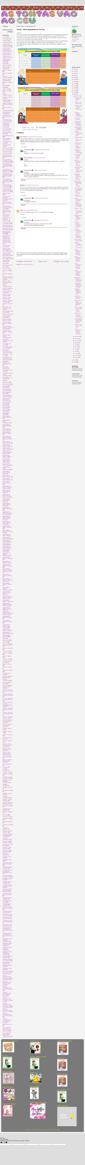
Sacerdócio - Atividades (8, 774)
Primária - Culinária (7, 667)
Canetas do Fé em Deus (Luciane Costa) (78, 156)
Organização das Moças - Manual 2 (7, 479)
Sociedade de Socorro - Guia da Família (8, 912)
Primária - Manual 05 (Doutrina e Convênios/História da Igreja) (8, 704)
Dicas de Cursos (6, 148)
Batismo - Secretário (7, 82)
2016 (75, 86)
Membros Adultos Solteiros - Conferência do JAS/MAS (8, 328)
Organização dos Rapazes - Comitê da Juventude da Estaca (7, 570)
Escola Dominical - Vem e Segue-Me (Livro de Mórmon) (7, 250)
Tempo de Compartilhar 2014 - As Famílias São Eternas (7, 994)
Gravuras (5, 263)
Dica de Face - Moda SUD (78, 118)
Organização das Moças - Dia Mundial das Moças (7, 452)
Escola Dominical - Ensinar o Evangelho (7, 202)
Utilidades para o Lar (7, 1024)
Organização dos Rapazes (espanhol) (7, 633)
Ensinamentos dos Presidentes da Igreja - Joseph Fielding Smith (8, 180)
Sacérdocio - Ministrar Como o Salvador (8, 803)
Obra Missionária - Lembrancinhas (7, 395)
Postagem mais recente (24, 261)
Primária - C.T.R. (6, 659)
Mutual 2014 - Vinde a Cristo (8, 354)
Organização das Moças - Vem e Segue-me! (8, 532)
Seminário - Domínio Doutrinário (7, 831)
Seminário (5, 815)
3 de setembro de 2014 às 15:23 (41, 198)
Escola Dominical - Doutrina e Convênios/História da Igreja (7, 198)
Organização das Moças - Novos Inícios (7, 508)
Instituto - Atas (6, 269)
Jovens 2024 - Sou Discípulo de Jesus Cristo (7, 308)
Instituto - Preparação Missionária (8, 301)
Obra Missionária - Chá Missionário (7, 389)
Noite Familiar (6, 382)
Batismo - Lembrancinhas (6, 77)
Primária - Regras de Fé (7, 732)
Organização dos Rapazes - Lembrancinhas (6, 589)
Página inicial (42, 261)
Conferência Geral (7, 110)
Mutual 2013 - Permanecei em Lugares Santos (6, 351)
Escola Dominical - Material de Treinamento (7, 219)
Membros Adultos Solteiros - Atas (7, 319)
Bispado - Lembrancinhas (6, 94)
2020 (75, 77)
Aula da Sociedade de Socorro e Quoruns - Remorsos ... (78, 252)
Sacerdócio (5, 767)
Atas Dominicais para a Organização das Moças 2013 (78, 303)
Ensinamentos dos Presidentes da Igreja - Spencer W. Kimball (8, 190)
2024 (75, 69)
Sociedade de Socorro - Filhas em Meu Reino (8, 907)
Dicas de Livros (6, 153)
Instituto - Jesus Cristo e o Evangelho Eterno (7, 282)
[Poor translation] (5, 1142)
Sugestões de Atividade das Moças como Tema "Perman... (78, 183)
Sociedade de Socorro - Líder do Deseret (8, 925)
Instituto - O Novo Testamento (7, 295)
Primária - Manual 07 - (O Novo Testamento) (8, 713)
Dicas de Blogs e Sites (8, 136)
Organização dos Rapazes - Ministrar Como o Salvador (7, 605)
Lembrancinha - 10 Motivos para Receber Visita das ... (78, 285)
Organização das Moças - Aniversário (7, 425)
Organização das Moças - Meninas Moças (7, 492)
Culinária (5, 127)
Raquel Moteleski (28, 158)
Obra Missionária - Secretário (7, 407)
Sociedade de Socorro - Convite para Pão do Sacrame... (78, 176)
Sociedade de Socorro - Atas (8, 879)
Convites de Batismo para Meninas (78, 297)
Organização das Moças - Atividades (7, 432)
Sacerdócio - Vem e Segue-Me (7, 809)
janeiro (76, 357)
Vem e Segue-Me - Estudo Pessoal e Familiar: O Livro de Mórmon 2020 (7, 1029)
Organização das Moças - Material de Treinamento (7, 487)
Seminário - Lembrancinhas (6, 839)
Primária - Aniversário (8, 648)
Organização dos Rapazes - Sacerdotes (7, 617)
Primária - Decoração (7, 670)
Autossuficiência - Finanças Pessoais (7, 56)
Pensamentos (6, 640)
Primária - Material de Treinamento (8, 717)
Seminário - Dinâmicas (5, 828)
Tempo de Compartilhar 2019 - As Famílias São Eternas (7, 1020)
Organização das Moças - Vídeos (6, 535)
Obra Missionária (6, 384)
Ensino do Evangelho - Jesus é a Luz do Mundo (78, 231)
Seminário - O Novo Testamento (7, 848)
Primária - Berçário (7, 656)
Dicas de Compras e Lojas (7, 142)
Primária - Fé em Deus (32, 129)
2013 (75, 92)
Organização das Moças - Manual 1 (7, 476)
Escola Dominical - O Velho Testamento (7, 229)
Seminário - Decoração (8, 825)
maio (76, 349)
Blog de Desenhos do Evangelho (78, 200)
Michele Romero (27, 150)
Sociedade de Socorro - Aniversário (8, 867)
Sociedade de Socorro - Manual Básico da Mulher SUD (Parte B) (8, 935)
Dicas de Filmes (6, 152)
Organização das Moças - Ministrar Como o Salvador (7, 496)
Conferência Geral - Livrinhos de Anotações (7, 124)
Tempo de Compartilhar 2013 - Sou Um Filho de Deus (8, 988)
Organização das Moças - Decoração (7, 448)
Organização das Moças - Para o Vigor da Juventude (7, 513)
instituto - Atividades (7, 271)
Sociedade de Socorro (7, 860)
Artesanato (5, 41)
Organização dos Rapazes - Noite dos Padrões (7, 609)
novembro (77, 336)
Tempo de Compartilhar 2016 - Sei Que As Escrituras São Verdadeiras (8, 1005)
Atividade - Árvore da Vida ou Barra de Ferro (78, 133)
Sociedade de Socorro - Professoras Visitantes (8, 953)
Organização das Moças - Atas (6, 429)
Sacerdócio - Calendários (5, 785)
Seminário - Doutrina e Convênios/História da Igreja (7, 835)
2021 (75, 75)
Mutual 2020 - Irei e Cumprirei (7, 378)
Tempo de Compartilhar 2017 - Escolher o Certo (7, 1010)
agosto (76, 343)
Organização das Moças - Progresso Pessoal (7, 523)
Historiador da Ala (7, 265)
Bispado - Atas (6, 89)
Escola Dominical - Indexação (7, 215)
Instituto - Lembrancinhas (6, 286)
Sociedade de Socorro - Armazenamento (8, 876)
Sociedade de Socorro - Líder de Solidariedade (8, 921)
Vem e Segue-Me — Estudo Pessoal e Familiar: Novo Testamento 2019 (7, 1035)
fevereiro (77, 355)
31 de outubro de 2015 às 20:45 (41, 220)
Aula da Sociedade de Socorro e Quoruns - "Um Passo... (78, 331)
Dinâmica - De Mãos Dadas (78, 103)
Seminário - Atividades (8, 819)
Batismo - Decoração (7, 73)
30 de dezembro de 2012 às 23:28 (41, 150)
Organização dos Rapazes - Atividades (7, 565)
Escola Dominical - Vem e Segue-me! (7, 258)
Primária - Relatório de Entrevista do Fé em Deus (78, 204)
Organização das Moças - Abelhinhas (7, 416)
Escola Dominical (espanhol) (6, 261)
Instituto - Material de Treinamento (8, 289)
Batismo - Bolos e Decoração (7, 67)
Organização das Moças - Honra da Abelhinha (7, 461)
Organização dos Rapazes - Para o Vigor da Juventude (8, 613)
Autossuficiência (6, 42)
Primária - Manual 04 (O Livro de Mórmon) (8, 699)
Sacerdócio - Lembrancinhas (6, 797)
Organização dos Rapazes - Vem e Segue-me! (6, 626)
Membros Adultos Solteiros (7, 316)
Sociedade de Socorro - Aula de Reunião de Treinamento (8, 891)
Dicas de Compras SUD (7, 145)
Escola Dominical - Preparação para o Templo (7, 233)
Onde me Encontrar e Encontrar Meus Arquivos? (78, 163)
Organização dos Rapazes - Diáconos (7, 583)
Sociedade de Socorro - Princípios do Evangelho (8, 949)
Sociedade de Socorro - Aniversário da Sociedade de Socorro (8, 871)
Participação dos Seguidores (6, 636)
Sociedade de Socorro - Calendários (8, 898)
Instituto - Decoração (7, 274)
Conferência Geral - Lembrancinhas (7, 120)
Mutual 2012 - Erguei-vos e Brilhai (8, 347)
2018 (75, 82)
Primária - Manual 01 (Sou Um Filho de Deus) (7, 687)
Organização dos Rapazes (6, 550)
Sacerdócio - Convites (7, 787)
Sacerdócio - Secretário (8, 806)
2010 (75, 362)
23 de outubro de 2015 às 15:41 (30, 210)
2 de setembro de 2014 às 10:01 (32, 185)
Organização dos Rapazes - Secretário (7, 621)
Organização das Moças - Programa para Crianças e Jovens (7, 518)
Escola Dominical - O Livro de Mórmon (7, 222)
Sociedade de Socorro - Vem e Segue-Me (8, 959)
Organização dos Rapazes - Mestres (7, 601)
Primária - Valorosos (7, 741)
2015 (75, 88)
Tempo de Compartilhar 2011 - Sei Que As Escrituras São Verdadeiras (8, 977)
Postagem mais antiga (61, 261)
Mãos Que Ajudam (7, 314)
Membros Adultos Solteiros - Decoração (7, 331)
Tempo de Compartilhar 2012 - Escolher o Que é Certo (7, 983)
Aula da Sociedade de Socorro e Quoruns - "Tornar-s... (78, 273)
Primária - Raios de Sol (7, 729)
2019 (75, 80)
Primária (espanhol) (7, 757)
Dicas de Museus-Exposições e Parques (7, 156)
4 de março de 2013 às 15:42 (38, 158)
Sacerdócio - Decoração (8, 790)
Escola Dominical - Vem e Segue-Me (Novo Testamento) (7, 254)
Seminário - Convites (7, 822)
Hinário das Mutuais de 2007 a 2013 (78, 236)
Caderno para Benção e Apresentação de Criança (78, 279)
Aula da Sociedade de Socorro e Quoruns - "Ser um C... (78, 259)
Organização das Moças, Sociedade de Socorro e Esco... (78, 218)
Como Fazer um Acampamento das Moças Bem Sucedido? (78, 190)
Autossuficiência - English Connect (7, 53)
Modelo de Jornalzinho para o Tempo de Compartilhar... (78, 245)
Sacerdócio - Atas (6, 772)
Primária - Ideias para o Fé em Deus (78, 326)
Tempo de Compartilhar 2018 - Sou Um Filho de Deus (8, 1015)
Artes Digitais (6, 39)
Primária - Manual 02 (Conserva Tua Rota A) (8, 690)
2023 (75, 71)
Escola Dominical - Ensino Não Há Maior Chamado (7, 208)
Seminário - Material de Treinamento (7, 842)
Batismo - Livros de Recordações (7, 80)
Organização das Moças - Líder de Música (6, 473)
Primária (24, 129)
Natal (4, 380)
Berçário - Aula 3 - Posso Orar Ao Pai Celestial (78, 309)
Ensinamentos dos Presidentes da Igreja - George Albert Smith (8, 165)
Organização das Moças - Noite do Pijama (6, 500)
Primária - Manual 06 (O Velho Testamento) (8, 709)
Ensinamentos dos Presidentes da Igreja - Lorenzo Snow (8, 186)
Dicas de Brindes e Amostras (7, 139)
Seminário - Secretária (5, 854)
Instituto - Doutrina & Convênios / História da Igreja (8, 278)
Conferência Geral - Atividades (7, 113)
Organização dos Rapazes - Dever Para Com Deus (8, 580)
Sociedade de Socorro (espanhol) (7, 963)
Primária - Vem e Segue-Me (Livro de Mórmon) (7, 749)
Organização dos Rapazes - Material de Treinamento (8, 597)
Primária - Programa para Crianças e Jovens (7, 726)
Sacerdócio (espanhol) (7, 812)
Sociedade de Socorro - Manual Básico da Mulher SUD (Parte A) (8, 929)
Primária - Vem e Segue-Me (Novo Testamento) (7, 754)
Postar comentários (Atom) (27, 264)
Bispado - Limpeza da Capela (7, 97)
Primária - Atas (6, 651)
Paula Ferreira (23, 137)
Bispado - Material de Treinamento (7, 100)
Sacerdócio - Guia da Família (7, 794)
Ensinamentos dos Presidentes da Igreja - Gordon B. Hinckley (8, 171)
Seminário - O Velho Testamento (7, 851)
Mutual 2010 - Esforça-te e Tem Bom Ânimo (8, 341)
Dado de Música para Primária (78, 240)
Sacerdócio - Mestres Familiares (7, 800)
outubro (77, 339)
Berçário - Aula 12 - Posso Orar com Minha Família (78, 315)
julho (76, 345)
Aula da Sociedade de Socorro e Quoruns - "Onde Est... (78, 266)
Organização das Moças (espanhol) (6, 538)
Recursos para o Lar (7, 764)
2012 (75, 94)
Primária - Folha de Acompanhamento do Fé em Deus (78, 211)
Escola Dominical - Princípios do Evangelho (7, 237)
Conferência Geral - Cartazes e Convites (7, 116)
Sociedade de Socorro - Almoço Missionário (8, 863)
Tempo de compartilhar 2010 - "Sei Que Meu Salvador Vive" (8, 973)
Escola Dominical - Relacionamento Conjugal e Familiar (7, 241)
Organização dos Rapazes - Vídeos (6, 629)
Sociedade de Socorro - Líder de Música (8, 918)
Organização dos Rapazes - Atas (6, 562)
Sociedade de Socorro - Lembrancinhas (8, 915)
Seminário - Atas (6, 817)
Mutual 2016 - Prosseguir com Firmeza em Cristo (7, 363)
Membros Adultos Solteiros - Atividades (7, 322)
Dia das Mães (6, 129)
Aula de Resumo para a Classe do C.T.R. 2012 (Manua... (78, 320)
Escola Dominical (6, 193)
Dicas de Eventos (6, 150)
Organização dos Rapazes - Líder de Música (7, 593)
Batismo (4, 63)
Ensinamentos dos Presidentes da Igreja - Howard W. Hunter (8, 175)
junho (76, 347)
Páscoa (4, 638)
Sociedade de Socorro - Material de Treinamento (8, 940)
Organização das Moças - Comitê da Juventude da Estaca (7, 438)
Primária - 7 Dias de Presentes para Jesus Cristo (78, 225)
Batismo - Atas (6, 65)
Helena (21, 210)
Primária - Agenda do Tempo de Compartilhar (78, 114)
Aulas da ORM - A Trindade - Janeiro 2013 (78, 128)
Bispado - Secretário (7, 107)
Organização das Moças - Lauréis (6, 464)
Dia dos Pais (5, 131)
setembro (77, 341)
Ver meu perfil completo (75, 40)
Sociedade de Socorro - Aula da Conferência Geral (8, 886)
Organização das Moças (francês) (6, 541)
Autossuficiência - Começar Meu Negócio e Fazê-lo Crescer (8, 46)
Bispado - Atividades (7, 91)
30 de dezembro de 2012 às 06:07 (34, 137)
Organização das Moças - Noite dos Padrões (7, 505)
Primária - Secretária (7, 735)
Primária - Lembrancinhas (6, 680)
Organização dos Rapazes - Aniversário (8, 558)
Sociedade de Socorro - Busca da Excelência (8, 894)
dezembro (77, 96)
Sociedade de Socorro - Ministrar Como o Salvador (8, 945)
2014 (75, 90)
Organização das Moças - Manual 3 (7, 482)
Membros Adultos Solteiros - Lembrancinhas (7, 336)
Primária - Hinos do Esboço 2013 (78, 99)
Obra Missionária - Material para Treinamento (7, 400)
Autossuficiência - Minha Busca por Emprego (7, 60)
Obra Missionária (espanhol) (6, 410)
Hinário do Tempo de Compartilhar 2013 (78, 139)
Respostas (24, 147)
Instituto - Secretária (7, 304)
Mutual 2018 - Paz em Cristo (8, 370)
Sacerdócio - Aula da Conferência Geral (7, 777)
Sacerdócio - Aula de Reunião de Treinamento (7, 781)
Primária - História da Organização (8, 677)
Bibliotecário (5, 85)
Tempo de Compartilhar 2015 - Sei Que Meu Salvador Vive (8, 1000)
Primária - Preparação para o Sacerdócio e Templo (8, 721)
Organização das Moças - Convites (6, 442)
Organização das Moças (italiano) (6, 547)
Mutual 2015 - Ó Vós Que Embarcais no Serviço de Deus (7, 358)
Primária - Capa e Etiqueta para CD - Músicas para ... (78, 108)
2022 (75, 73)
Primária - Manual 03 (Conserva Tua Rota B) (8, 694)
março (76, 353)
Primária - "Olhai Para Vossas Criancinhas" (8, 644)
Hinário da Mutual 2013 (78, 195)
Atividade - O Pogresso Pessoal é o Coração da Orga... (78, 291)
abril (76, 351)
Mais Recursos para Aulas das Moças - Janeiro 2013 (78, 123)
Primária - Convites (7, 664)
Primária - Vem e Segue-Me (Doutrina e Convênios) (8, 745)
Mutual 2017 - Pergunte (6, 367)
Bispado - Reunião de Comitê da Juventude (7, 103)
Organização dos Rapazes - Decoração (7, 575)
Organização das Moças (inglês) (6, 544)
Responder (22, 144)
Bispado (4, 87)
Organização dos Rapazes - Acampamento (6, 554)
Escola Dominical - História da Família (7, 211)
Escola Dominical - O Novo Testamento (7, 226)
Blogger (58, 1129)
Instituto (5, 267)
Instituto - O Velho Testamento (7, 298)
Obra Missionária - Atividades (7, 386)
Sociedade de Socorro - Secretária (8, 956)
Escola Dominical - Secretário (7, 246)
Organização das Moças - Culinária (7, 445)
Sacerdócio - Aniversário (5, 769)
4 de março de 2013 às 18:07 (40, 170)
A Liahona (5, 37)
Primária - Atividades (7, 653)
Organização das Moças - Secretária (7, 526)
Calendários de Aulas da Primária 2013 (78, 151)
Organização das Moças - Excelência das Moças (7, 457)
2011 (75, 360)
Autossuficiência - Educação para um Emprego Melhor (7, 50)
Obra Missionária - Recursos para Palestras (7, 404)
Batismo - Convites (7, 70)
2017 (75, 84)
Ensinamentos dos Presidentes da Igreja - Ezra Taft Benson (8, 161)
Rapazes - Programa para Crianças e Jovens (7, 761)
